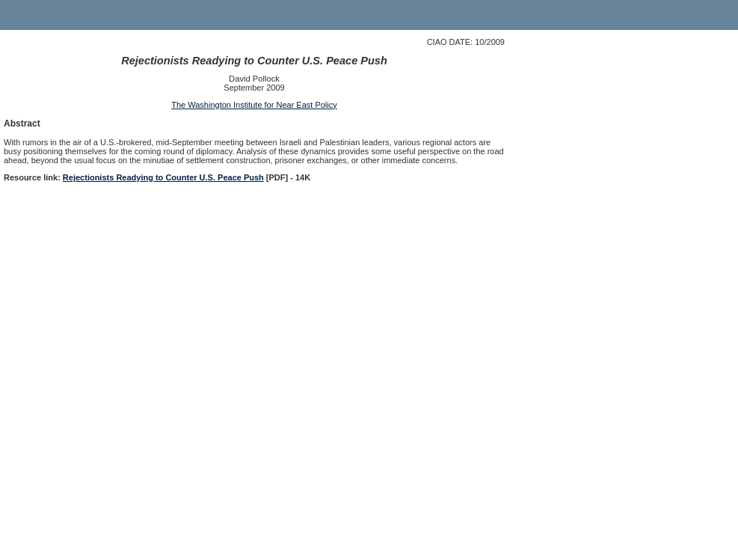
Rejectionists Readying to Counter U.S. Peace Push (163, 177)
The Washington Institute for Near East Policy (254, 104)
